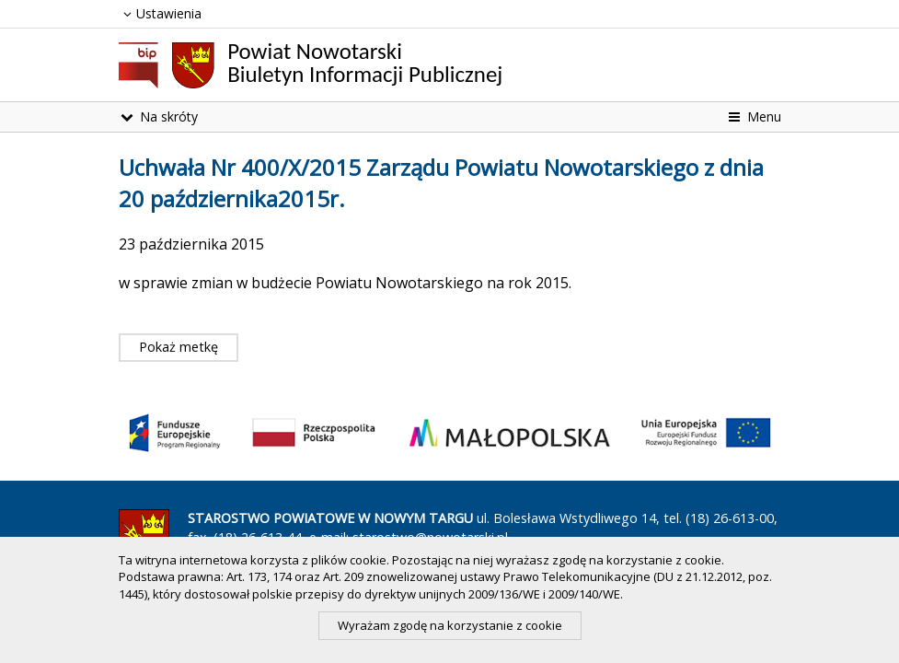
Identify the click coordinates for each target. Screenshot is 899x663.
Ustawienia (160, 13)
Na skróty (159, 116)
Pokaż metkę (178, 346)
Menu (753, 116)
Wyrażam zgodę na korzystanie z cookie (450, 625)
